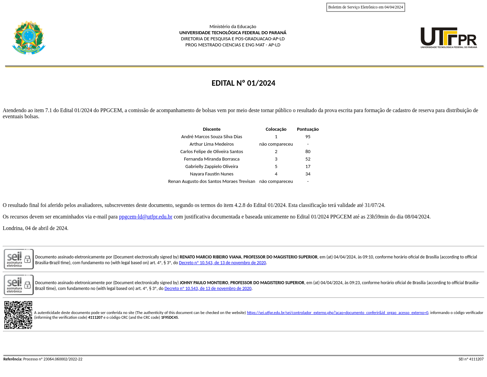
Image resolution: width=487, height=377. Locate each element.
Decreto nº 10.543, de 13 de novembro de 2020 (222, 263)
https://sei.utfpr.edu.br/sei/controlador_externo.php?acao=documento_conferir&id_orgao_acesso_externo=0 (337, 312)
